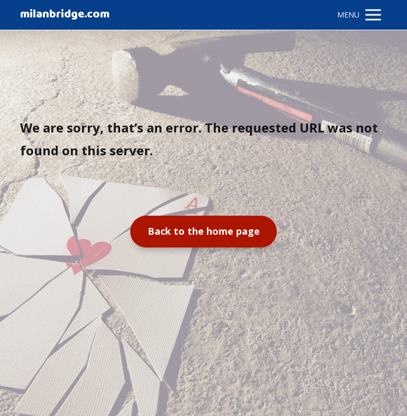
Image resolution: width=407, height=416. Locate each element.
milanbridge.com (65, 15)
